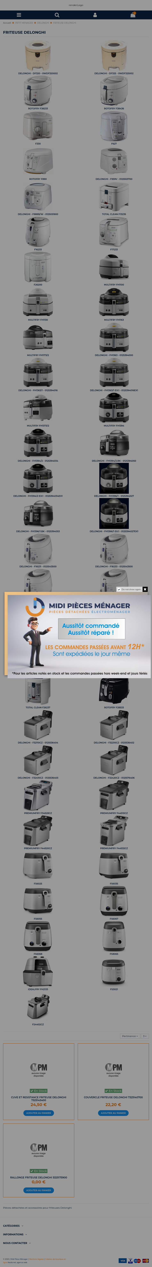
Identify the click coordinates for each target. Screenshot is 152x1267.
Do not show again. (131, 589)
